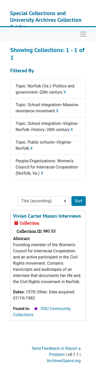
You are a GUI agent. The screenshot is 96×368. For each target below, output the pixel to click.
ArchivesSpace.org (64, 360)
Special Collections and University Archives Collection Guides (45, 19)
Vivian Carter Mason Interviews (47, 216)
